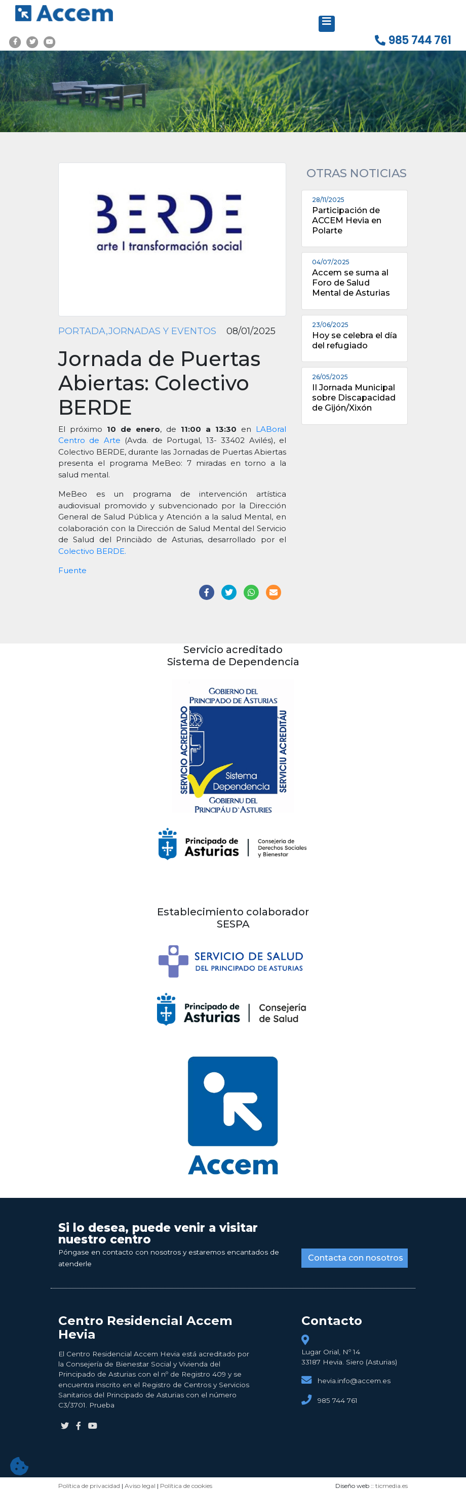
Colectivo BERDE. (92, 551)
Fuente (72, 570)
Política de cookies (186, 1485)
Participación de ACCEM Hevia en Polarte (346, 220)
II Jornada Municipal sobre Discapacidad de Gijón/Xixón (354, 397)
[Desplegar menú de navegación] (327, 24)
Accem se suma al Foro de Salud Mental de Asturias (351, 282)
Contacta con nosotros (355, 1258)
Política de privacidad (89, 1485)
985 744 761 (413, 40)
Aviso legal (140, 1485)
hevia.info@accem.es (354, 1381)
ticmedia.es (391, 1485)
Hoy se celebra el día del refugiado (354, 340)
